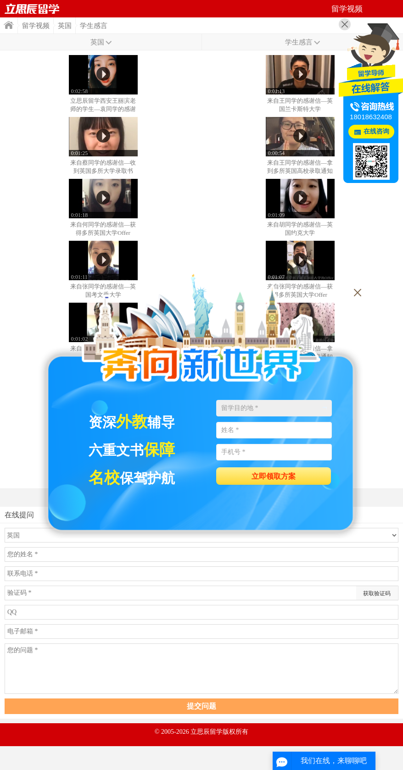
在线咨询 (376, 131)
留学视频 (36, 25)
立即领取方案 (274, 476)
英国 (65, 25)
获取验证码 (377, 593)
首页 (32, 9)
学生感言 (93, 25)
